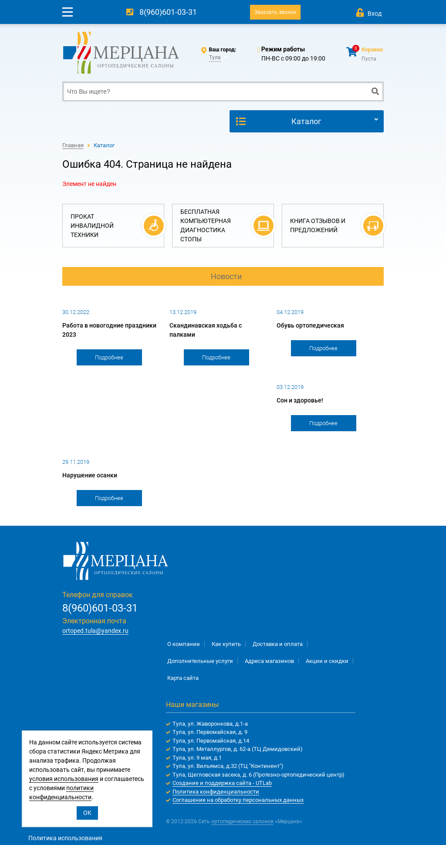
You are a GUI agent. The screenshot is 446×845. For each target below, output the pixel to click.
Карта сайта (183, 678)
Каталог (306, 121)
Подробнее (109, 357)
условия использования (63, 778)
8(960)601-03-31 (168, 12)
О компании (183, 644)
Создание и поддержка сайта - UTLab (222, 783)
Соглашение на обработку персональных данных (238, 800)
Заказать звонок (275, 12)
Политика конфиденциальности (215, 791)
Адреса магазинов (269, 661)
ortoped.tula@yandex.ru (95, 630)
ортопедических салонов (242, 821)
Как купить (226, 644)
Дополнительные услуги (200, 661)
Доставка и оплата (278, 644)
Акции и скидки (327, 661)
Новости (226, 276)
